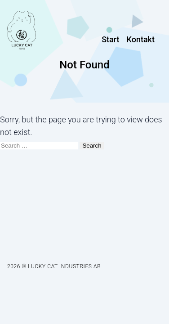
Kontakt (141, 39)
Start (110, 39)
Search (91, 145)
